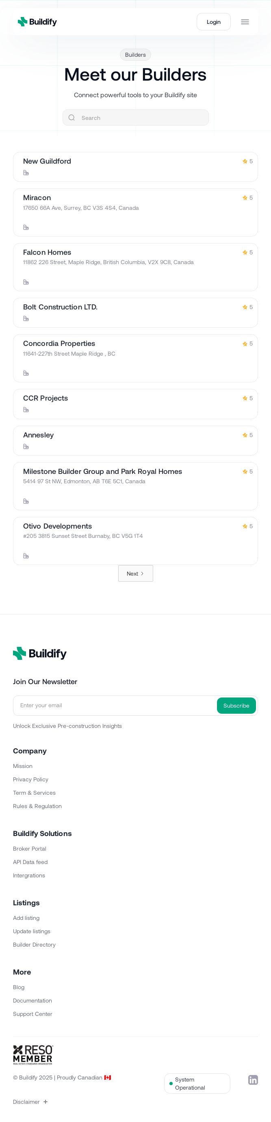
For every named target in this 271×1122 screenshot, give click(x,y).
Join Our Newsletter (45, 681)
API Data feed (30, 861)
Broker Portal (29, 848)
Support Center (32, 1013)
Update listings (31, 931)
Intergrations (29, 875)
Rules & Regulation (37, 805)
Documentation (32, 1000)
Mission (23, 765)
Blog (18, 986)
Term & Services (34, 792)
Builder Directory (34, 944)
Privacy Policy (30, 779)
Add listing (26, 917)
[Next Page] (135, 573)
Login (214, 21)
